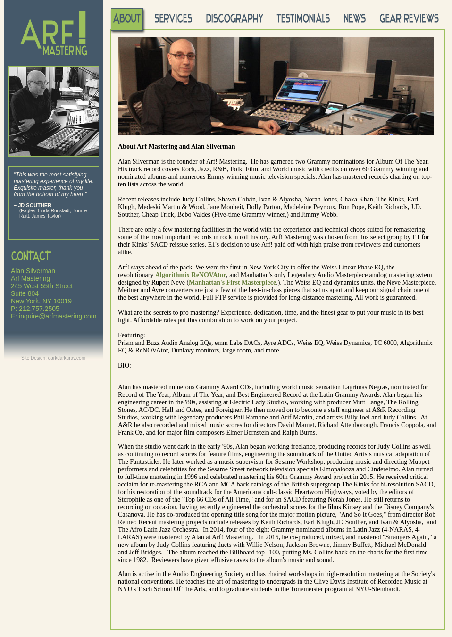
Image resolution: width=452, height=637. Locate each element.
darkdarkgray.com (66, 357)
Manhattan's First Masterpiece (232, 282)
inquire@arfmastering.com (57, 316)
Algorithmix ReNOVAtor (190, 274)
